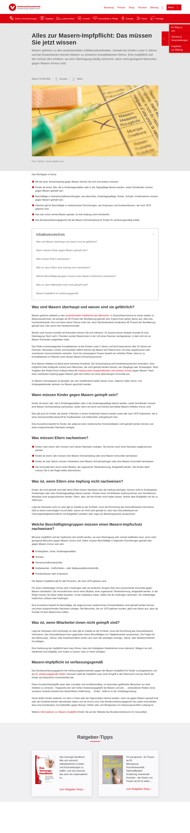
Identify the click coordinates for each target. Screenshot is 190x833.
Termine (142, 7)
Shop (131, 7)
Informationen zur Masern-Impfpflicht (59, 712)
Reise (144, 18)
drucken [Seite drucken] (63, 79)
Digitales (49, 18)
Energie (129, 18)
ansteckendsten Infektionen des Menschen (87, 315)
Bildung (154, 7)
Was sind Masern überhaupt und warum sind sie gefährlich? (66, 242)
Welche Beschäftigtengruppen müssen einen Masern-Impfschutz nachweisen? (76, 276)
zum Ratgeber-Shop (71, 789)
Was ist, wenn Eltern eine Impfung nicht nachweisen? (63, 267)
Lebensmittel (68, 18)
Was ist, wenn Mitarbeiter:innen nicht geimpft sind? (62, 285)
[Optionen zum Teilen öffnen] (77, 79)
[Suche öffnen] (162, 7)
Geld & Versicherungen (26, 18)
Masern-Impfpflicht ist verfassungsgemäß (57, 293)
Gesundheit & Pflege (108, 18)
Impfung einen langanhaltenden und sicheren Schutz (105, 370)
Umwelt (86, 18)
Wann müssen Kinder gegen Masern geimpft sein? (62, 250)
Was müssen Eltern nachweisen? (53, 259)
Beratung (109, 7)
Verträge (159, 18)
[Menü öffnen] (174, 7)
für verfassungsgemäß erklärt (50, 674)
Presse (121, 7)
